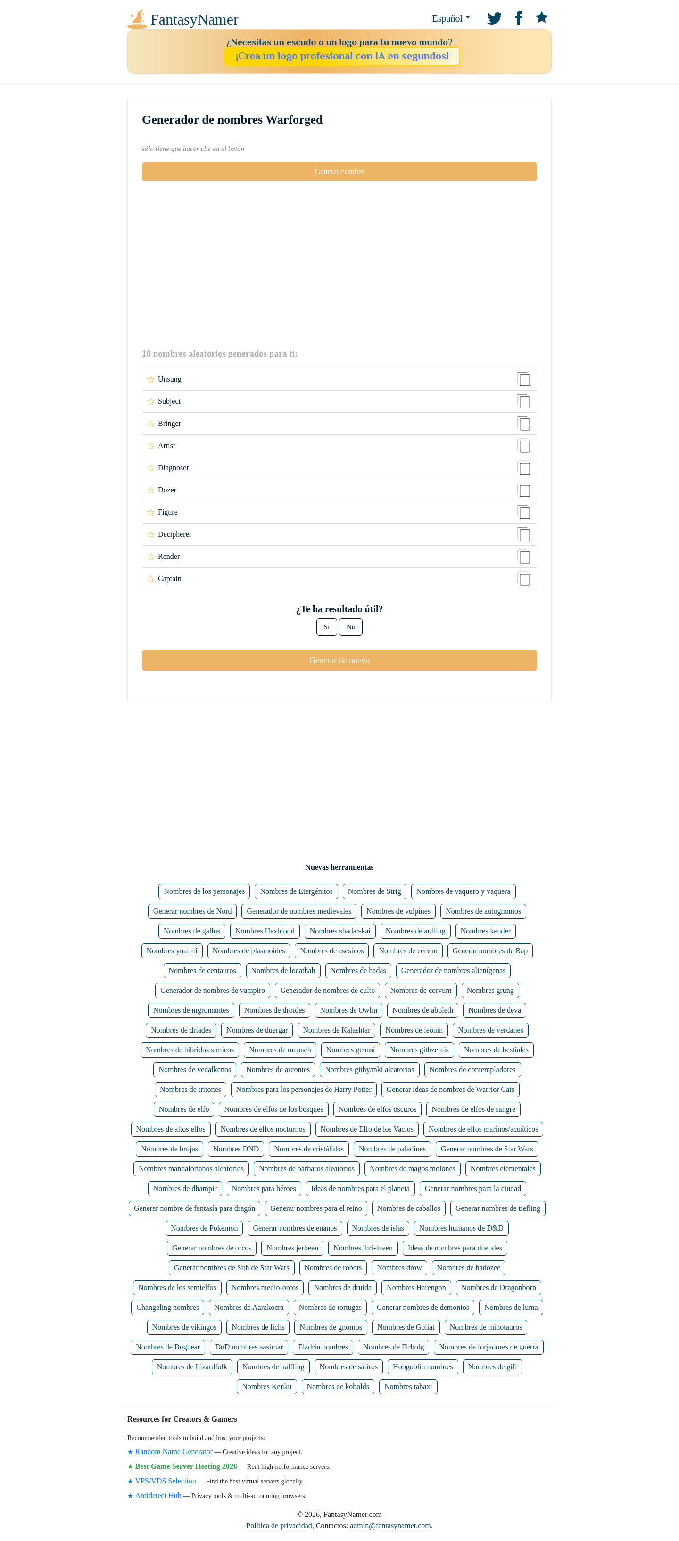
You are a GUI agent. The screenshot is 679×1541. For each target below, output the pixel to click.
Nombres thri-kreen (363, 1248)
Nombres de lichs (258, 1327)
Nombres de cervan (408, 951)
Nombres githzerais (419, 1050)
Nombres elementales (503, 1169)
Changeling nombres (167, 1307)
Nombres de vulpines (398, 911)
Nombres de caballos (408, 1208)
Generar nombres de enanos (295, 1228)
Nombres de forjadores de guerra (488, 1347)
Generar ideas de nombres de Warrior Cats (450, 1089)
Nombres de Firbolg (393, 1347)
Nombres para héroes (264, 1188)
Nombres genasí (350, 1050)
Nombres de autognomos (483, 911)
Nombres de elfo (184, 1109)
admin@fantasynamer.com (390, 1526)
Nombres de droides (274, 1010)
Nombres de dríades (181, 1030)
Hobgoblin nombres (423, 1367)
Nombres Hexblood (265, 931)
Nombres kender (486, 931)
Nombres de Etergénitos (296, 891)
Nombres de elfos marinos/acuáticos (483, 1129)
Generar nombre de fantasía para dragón (194, 1208)
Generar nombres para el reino (316, 1208)
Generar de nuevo (339, 660)
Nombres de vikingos (184, 1327)
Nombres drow (399, 1268)
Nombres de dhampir (185, 1188)
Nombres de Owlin (349, 1010)
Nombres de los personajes (204, 891)
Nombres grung (490, 990)
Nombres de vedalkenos (194, 1070)
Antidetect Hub (158, 1495)
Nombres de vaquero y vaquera (463, 891)
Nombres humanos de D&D (461, 1228)
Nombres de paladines (392, 1149)
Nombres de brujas (169, 1149)
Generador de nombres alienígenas (453, 970)
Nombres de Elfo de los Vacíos (367, 1129)
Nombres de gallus (192, 931)
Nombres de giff (493, 1367)
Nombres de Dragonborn (498, 1287)
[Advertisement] (339, 264)
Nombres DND (236, 1149)
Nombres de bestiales (496, 1050)
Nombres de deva (494, 1010)
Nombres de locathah (283, 970)
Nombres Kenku (266, 1387)
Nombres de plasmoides (249, 951)
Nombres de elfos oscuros (378, 1109)
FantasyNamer (194, 19)
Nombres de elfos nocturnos (263, 1129)
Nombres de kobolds (338, 1387)
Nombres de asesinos (332, 951)
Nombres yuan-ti (172, 951)
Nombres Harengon (416, 1287)
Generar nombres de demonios (423, 1307)
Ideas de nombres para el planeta (360, 1188)
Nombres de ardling (416, 931)
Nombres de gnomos (330, 1327)
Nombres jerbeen (292, 1248)
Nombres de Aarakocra (249, 1307)
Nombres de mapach (280, 1050)
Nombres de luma (511, 1307)
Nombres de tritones (190, 1089)
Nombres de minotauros (486, 1327)
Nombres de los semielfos (177, 1287)
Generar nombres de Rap (490, 951)
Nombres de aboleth (422, 1010)
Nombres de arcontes (278, 1070)
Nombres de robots (333, 1268)
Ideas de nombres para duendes (455, 1248)
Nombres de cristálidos (309, 1149)
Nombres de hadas (358, 970)
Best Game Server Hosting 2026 (186, 1466)
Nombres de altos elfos (171, 1129)
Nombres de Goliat (406, 1327)
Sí (327, 627)
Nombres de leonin (414, 1030)
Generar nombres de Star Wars (487, 1149)
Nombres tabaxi (408, 1387)
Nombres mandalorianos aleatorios (191, 1169)
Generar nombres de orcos (211, 1248)
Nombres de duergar (257, 1030)
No (351, 627)
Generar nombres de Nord (192, 911)
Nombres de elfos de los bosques (273, 1109)
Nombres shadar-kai (340, 931)
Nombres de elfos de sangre (473, 1109)
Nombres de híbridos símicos (190, 1050)
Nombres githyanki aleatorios (369, 1070)
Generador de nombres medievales (299, 911)
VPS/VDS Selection (165, 1481)
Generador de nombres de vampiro (212, 990)
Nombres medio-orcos (265, 1287)
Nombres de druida (343, 1287)
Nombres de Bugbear (168, 1347)
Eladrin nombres (323, 1347)
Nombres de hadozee (468, 1268)
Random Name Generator (174, 1452)
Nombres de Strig (374, 891)
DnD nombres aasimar (249, 1347)
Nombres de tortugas (330, 1307)
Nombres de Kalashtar (336, 1030)
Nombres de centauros (202, 970)
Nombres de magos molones (412, 1169)
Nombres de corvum (421, 990)
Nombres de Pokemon (204, 1228)
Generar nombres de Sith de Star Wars (232, 1268)
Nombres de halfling (273, 1367)
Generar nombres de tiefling (497, 1208)
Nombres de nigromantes (191, 1010)
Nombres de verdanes (490, 1030)
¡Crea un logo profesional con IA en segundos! (342, 56)
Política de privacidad (279, 1526)
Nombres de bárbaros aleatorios (307, 1169)
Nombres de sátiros (349, 1367)
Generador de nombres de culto (327, 990)
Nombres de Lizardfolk (192, 1367)
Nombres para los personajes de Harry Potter (304, 1089)
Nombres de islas (378, 1228)
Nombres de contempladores (473, 1070)
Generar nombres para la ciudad (473, 1188)
